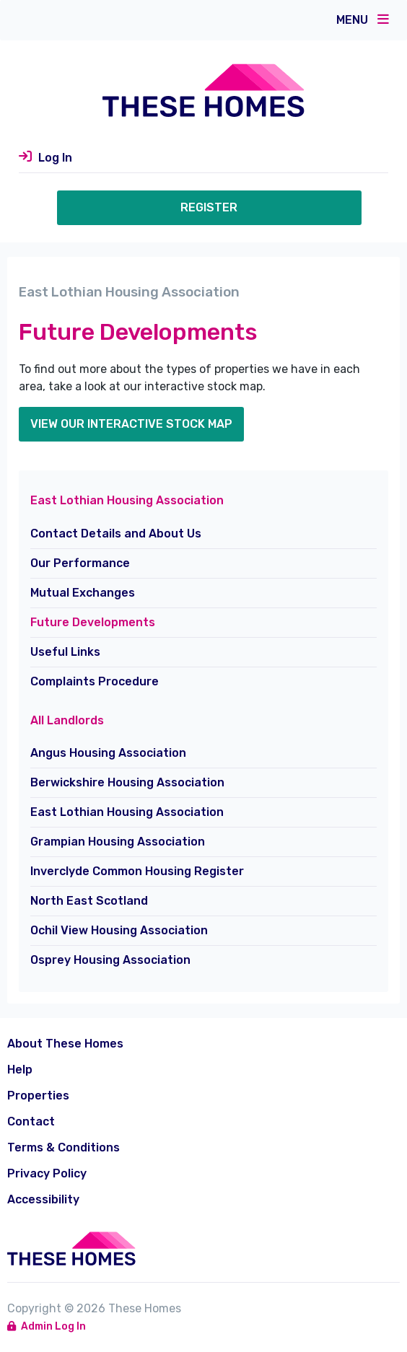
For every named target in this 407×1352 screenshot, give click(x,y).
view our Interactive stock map (131, 424)
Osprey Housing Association (110, 960)
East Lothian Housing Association (127, 812)
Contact (31, 1121)
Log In (55, 157)
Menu (362, 19)
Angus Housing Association (108, 753)
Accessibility (43, 1199)
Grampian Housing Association (117, 841)
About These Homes (65, 1043)
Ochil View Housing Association (119, 930)
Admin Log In (46, 1326)
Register (208, 207)
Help (19, 1069)
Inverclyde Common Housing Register (137, 871)
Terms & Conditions (63, 1147)
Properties (38, 1095)
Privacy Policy (47, 1173)
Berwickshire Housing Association (127, 782)
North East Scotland (89, 901)
